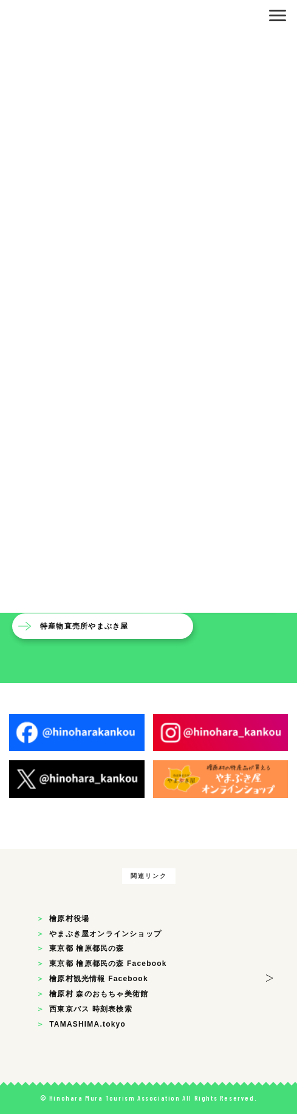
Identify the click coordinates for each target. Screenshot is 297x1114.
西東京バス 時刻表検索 (90, 1009)
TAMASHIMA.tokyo (87, 1024)
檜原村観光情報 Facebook (98, 978)
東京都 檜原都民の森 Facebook (107, 963)
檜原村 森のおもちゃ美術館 (98, 994)
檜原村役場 (69, 918)
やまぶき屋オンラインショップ (105, 934)
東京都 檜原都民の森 (86, 948)
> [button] (269, 976)
